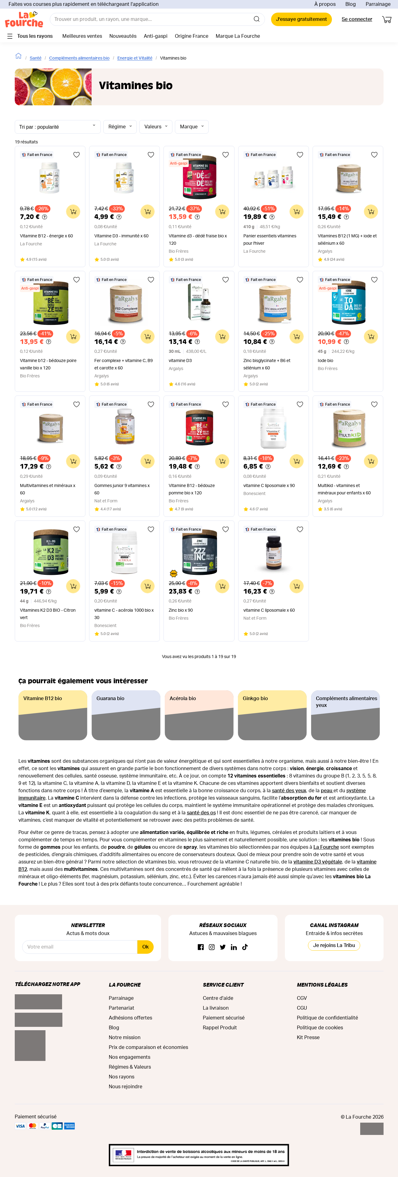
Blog (350, 4)
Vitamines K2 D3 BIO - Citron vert (48, 614)
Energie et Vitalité (134, 58)
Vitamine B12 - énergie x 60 (46, 236)
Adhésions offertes (130, 1017)
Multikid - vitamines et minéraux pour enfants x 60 (344, 489)
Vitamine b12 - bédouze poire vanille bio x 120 (48, 364)
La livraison (216, 1008)
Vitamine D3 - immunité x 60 (121, 236)
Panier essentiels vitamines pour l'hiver (269, 240)
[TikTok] (244, 947)
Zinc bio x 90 (181, 610)
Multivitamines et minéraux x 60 (47, 489)
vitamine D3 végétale (318, 861)
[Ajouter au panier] (73, 211)
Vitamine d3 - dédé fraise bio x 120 (198, 240)
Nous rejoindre (125, 1086)
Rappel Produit (220, 1027)
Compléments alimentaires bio (79, 58)
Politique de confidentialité (327, 1017)
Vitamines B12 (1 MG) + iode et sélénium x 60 (347, 240)
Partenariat (121, 1008)
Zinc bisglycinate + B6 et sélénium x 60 (266, 364)
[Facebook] (200, 947)
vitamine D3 (180, 361)
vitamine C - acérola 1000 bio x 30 (124, 614)
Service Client (223, 985)
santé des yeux (289, 790)
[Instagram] (211, 947)
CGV (302, 998)
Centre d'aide (218, 998)
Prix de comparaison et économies (148, 1047)
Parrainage (378, 4)
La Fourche (326, 847)
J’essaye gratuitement (301, 19)
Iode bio (325, 361)
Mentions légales (322, 985)
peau (327, 790)
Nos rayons (121, 1076)
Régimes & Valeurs (130, 1067)
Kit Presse (308, 1037)
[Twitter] (222, 947)
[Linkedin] (233, 947)
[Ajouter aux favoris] (76, 154)
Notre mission (124, 1037)
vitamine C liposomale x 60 (269, 610)
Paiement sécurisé (224, 1017)
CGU (302, 1008)
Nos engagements (129, 1057)
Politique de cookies (320, 1027)
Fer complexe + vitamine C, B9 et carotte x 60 (123, 364)
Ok (145, 947)
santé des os (201, 812)
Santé (35, 58)
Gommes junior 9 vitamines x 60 (122, 489)
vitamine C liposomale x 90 (269, 486)
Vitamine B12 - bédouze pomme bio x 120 (192, 489)
